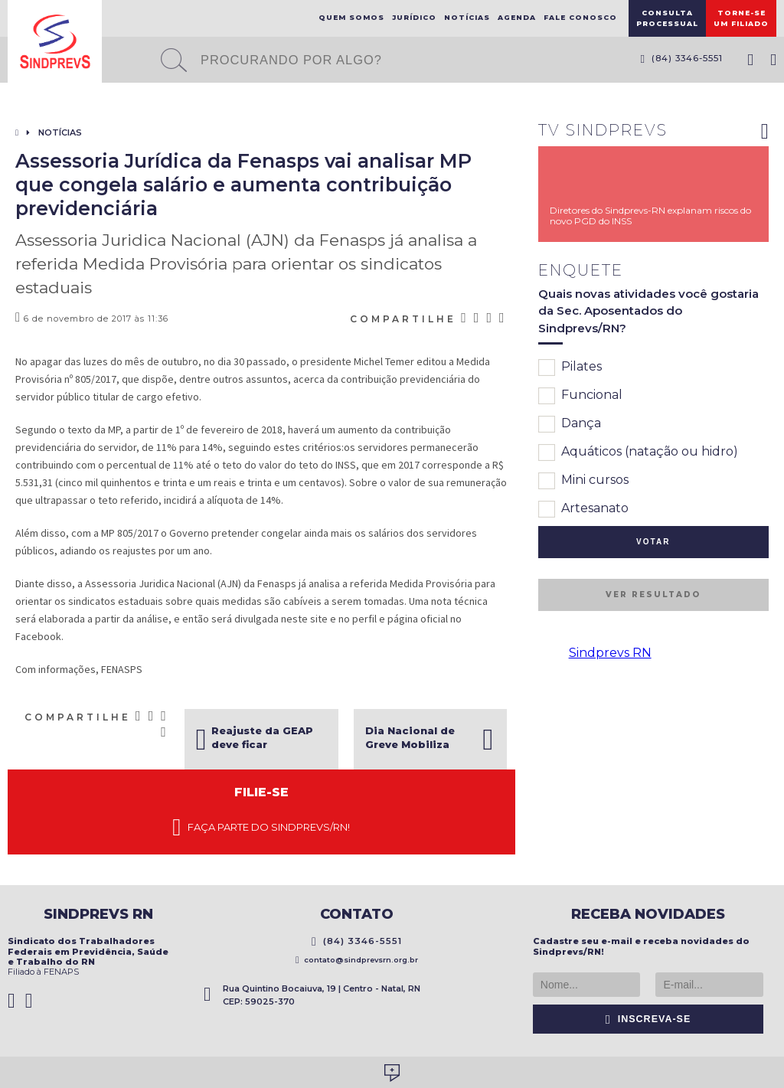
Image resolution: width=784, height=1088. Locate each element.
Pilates (570, 367)
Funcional (580, 395)
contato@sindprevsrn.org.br (357, 960)
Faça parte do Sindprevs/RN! (261, 827)
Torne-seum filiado (741, 18)
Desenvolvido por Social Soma (392, 1073)
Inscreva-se (648, 1019)
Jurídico (414, 17)
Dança (569, 424)
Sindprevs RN (610, 652)
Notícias (467, 17)
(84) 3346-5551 (681, 58)
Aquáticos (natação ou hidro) (638, 452)
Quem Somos (351, 17)
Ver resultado (653, 595)
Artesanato (583, 509)
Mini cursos (583, 480)
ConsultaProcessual (667, 18)
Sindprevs (55, 41)
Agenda (517, 17)
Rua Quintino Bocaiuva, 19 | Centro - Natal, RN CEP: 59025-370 (312, 995)
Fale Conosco (580, 17)
